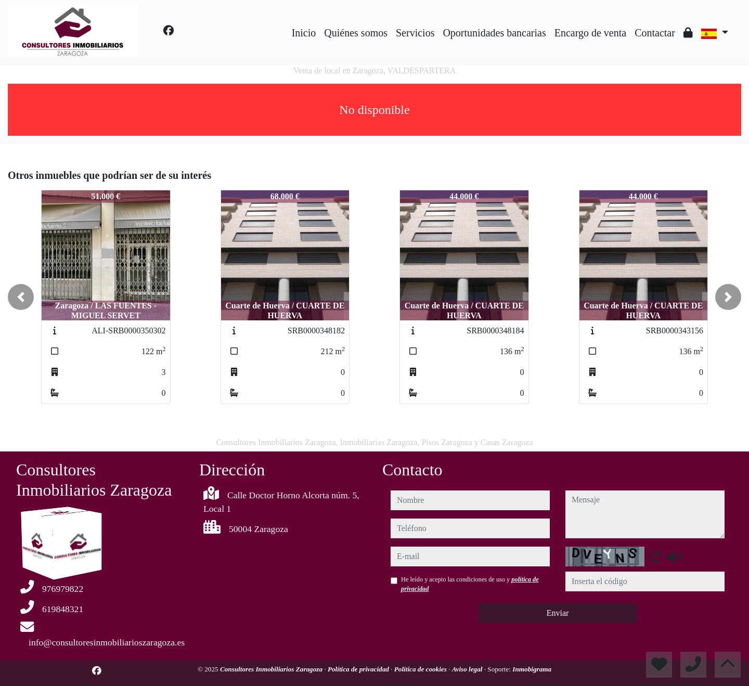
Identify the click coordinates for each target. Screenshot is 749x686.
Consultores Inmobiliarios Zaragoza (272, 669)
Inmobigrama (531, 669)
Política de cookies (421, 669)
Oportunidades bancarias (494, 32)
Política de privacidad (359, 669)
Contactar (655, 32)
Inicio (304, 32)
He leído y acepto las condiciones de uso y (470, 584)
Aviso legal (468, 669)
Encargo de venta (590, 32)
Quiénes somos (356, 32)
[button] (21, 297)
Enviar (558, 613)
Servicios (415, 32)
